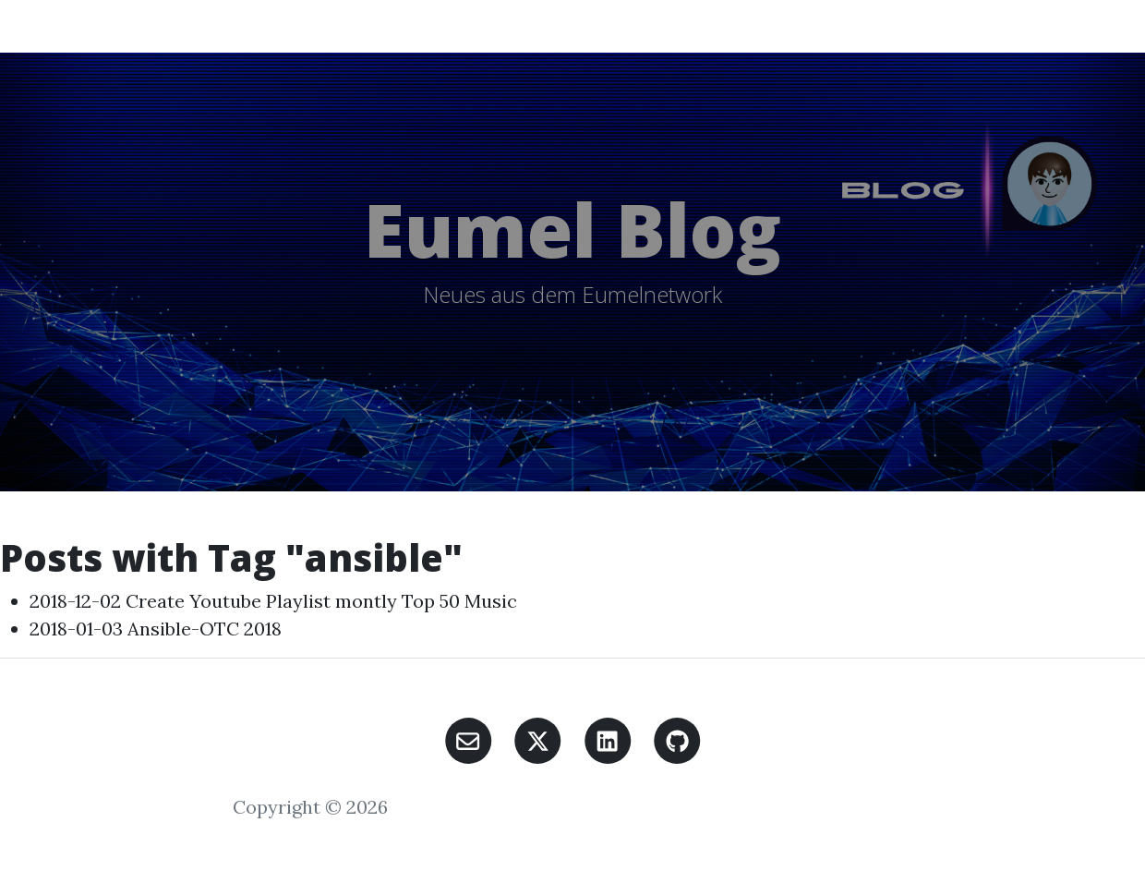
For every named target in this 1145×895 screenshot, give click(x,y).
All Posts (271, 25)
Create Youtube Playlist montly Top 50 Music (321, 600)
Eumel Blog (109, 25)
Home (203, 25)
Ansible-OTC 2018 (204, 628)
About (820, 25)
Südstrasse (689, 25)
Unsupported (585, 25)
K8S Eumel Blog (469, 25)
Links (765, 25)
